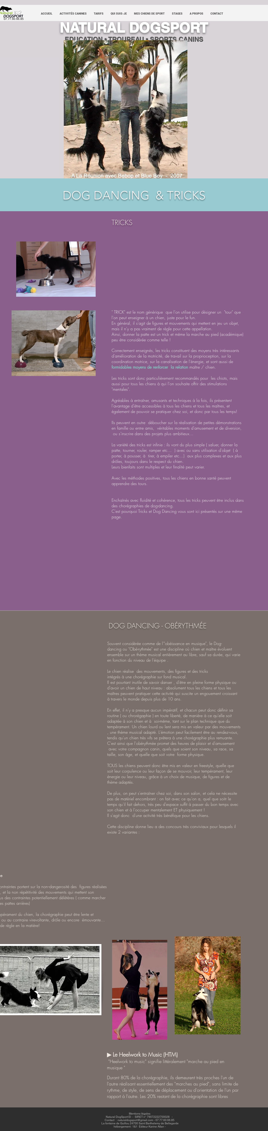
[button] (73, 13)
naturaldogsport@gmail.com (135, 1120)
